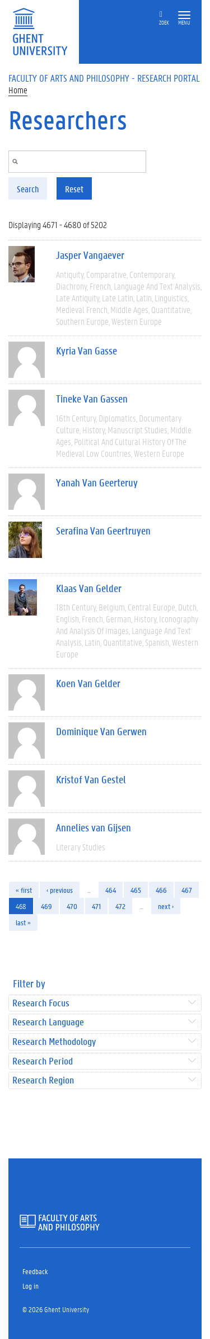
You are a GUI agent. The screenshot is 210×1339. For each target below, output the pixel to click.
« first (24, 890)
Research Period (42, 1061)
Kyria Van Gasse (86, 350)
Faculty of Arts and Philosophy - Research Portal (104, 78)
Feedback (35, 1271)
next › (166, 906)
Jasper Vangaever (90, 255)
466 (161, 890)
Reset (74, 189)
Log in (30, 1285)
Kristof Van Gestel (91, 779)
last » (23, 922)
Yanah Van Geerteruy (97, 482)
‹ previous (59, 890)
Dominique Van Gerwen (101, 731)
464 (110, 890)
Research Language (48, 1022)
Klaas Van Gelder (89, 588)
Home (17, 90)
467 (186, 890)
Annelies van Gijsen (93, 827)
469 (46, 906)
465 (135, 890)
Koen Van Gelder (88, 683)
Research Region (43, 1080)
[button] (184, 15)
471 (96, 906)
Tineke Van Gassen (92, 398)
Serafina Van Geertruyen (103, 530)
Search (28, 189)
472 (120, 906)
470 (72, 906)
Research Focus (40, 1003)
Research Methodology (54, 1042)
